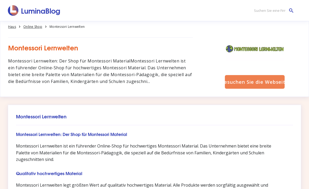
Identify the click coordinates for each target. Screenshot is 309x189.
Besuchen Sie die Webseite (255, 82)
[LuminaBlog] (34, 10)
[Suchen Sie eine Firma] (272, 10)
